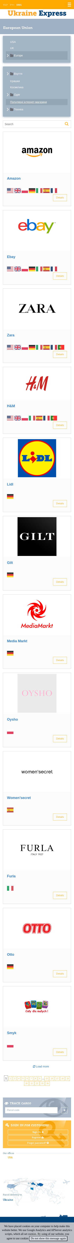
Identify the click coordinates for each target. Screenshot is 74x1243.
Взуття (18, 73)
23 (42, 1083)
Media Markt (17, 641)
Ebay (11, 257)
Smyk (11, 1033)
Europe (18, 55)
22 (37, 1083)
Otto (10, 954)
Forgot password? (38, 1142)
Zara (10, 335)
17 (57, 1079)
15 (47, 1079)
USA (13, 41)
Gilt (10, 563)
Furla (11, 876)
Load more (41, 1066)
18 (62, 1079)
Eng (19, 4)
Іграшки (15, 81)
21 (32, 1083)
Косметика (16, 87)
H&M (11, 406)
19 (68, 1079)
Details (60, 197)
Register (38, 1137)
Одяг (17, 94)
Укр (5, 4)
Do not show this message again (48, 1238)
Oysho (12, 719)
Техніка (18, 109)
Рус (12, 4)
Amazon (14, 178)
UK (12, 48)
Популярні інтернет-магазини (28, 102)
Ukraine (8, 1199)
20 (26, 1083)
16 (52, 1079)
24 (47, 1083)
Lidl (10, 484)
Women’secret (19, 798)
